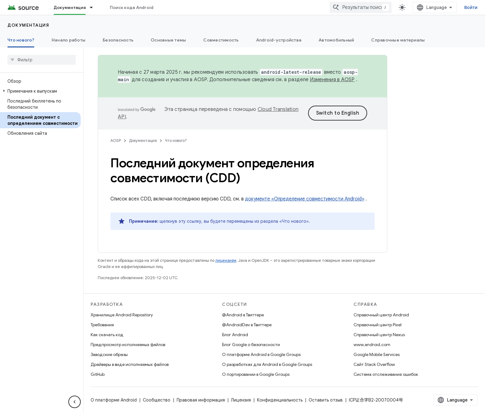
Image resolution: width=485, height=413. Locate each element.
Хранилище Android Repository (122, 315)
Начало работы (68, 40)
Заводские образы (109, 354)
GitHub (98, 374)
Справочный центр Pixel (377, 324)
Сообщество (156, 400)
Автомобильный (336, 40)
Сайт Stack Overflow (374, 364)
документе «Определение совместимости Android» (304, 199)
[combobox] (361, 7)
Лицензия (241, 400)
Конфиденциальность (280, 400)
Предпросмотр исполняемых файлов (128, 344)
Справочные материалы (398, 40)
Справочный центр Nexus (379, 334)
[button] (40, 91)
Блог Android (235, 334)
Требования (102, 324)
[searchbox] (41, 60)
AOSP (115, 140)
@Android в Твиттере (243, 315)
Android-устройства (279, 40)
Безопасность (118, 40)
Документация (28, 25)
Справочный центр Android (381, 315)
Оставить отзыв (326, 400)
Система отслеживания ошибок (386, 374)
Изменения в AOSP (332, 80)
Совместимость (220, 40)
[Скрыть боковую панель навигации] (74, 402)
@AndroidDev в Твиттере (247, 324)
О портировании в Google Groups (256, 374)
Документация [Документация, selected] (70, 7)
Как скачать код (107, 334)
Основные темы (168, 40)
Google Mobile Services (377, 354)
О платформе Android (114, 400)
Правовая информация (201, 400)
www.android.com (372, 344)
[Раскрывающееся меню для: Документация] (94, 7)
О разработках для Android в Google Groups (267, 364)
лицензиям (225, 260)
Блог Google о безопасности (251, 344)
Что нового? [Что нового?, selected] (20, 40)
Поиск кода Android (132, 7)
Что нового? (176, 140)
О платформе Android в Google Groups (261, 354)
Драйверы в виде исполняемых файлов (130, 364)
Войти (471, 7)
